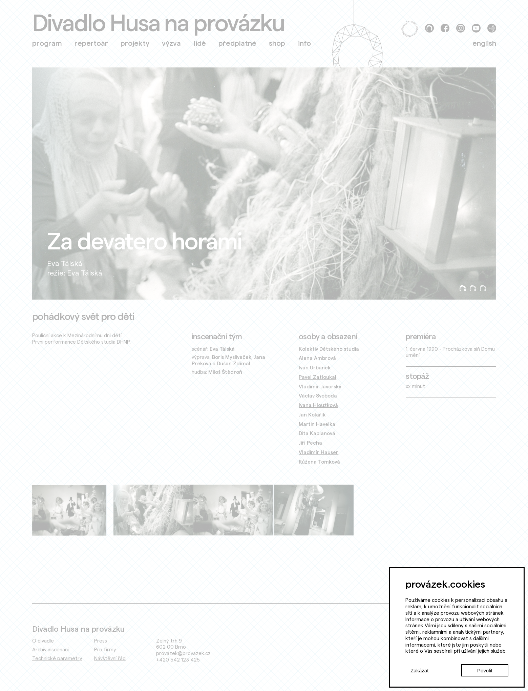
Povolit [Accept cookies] (484, 670)
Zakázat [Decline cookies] (419, 670)
